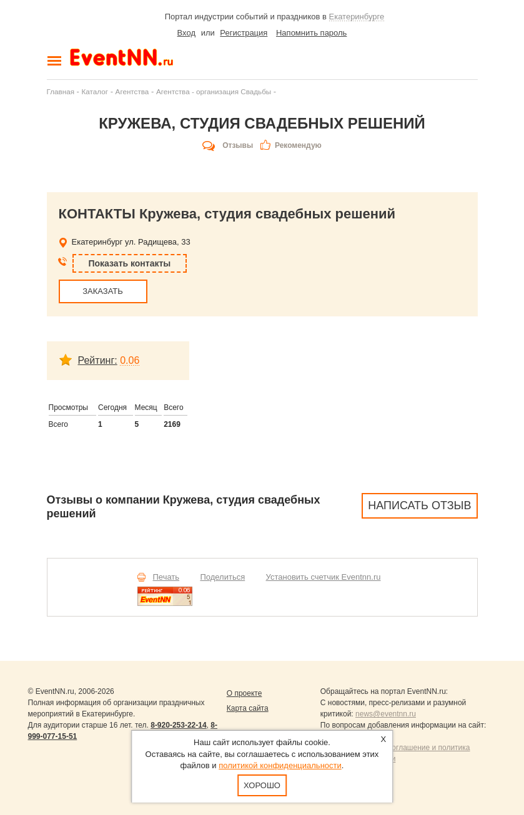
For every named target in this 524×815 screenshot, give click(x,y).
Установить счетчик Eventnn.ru (323, 577)
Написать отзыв (419, 505)
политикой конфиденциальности (280, 765)
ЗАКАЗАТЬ (102, 291)
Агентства (132, 91)
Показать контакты (130, 263)
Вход (186, 32)
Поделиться (222, 577)
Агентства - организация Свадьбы (213, 91)
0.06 (129, 360)
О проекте (244, 693)
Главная (60, 91)
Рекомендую (298, 145)
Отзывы (237, 145)
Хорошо (262, 785)
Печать (166, 577)
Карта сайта (248, 708)
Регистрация (243, 32)
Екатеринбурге (357, 16)
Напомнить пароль (311, 32)
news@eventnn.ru (385, 714)
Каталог (95, 91)
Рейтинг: (97, 360)
